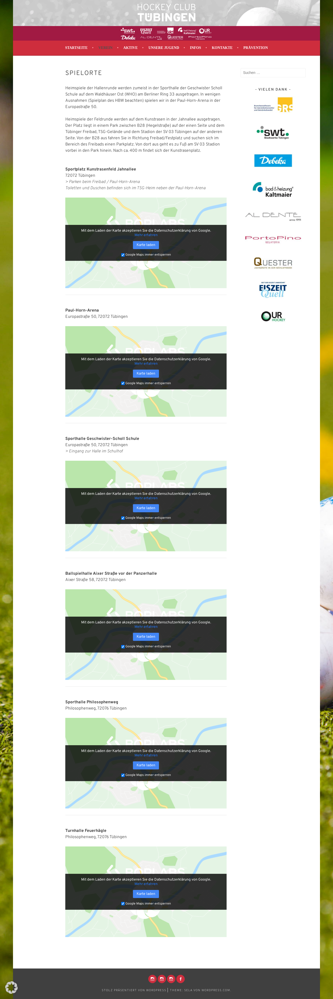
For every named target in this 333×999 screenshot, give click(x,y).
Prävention (255, 48)
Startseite (76, 48)
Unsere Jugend (164, 48)
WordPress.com (216, 990)
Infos (195, 48)
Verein (105, 48)
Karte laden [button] (146, 245)
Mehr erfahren (146, 235)
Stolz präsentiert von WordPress (134, 990)
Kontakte (222, 48)
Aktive (130, 48)
